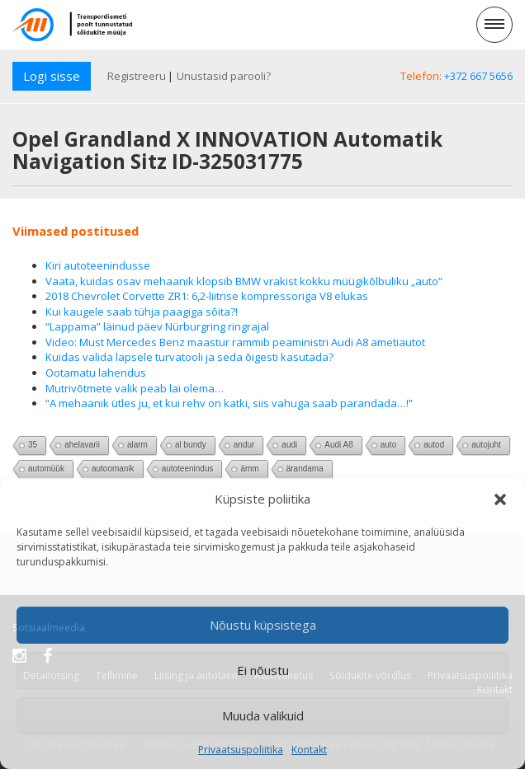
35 (32, 444)
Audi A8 (338, 444)
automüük (46, 468)
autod (433, 444)
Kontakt (309, 750)
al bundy (190, 444)
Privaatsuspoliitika (240, 750)
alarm (137, 444)
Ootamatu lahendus (95, 372)
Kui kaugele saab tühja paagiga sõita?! (141, 311)
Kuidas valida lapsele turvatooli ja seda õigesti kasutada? (189, 356)
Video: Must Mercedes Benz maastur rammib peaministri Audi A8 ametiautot (235, 342)
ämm (249, 468)
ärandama (305, 468)
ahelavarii (82, 444)
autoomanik (113, 468)
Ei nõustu (263, 670)
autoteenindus (188, 468)
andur (244, 444)
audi (289, 444)
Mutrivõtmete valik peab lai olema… (134, 388)
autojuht (486, 444)
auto (388, 444)
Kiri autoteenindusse (97, 265)
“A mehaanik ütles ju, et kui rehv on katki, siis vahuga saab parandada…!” (229, 403)
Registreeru (136, 75)
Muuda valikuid (263, 715)
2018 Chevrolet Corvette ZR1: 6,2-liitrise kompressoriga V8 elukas (206, 295)
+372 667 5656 (478, 75)
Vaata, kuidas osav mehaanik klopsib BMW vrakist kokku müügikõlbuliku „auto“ (243, 281)
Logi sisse (51, 76)
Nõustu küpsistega (263, 625)
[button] (500, 499)
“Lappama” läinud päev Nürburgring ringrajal (157, 326)
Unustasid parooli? (224, 75)
